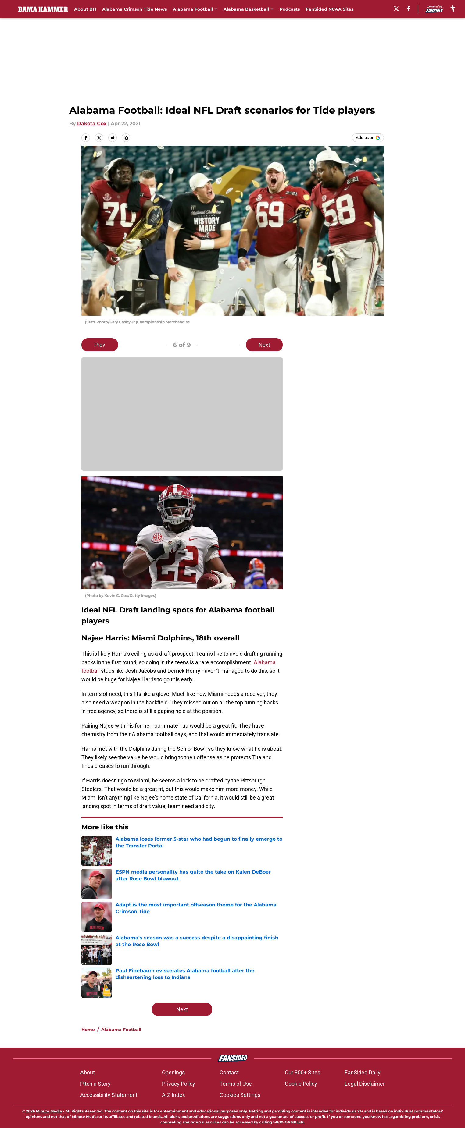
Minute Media (49, 1111)
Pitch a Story (95, 1083)
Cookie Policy (301, 1083)
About (87, 1072)
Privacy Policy (178, 1083)
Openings (173, 1072)
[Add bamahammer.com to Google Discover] (368, 137)
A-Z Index (173, 1095)
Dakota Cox (92, 123)
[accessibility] (453, 8)
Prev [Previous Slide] (99, 345)
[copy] (126, 137)
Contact (229, 1072)
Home (88, 1029)
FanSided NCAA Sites (329, 9)
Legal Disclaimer (365, 1083)
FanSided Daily (363, 1072)
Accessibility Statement (109, 1095)
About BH (85, 9)
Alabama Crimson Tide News (134, 9)
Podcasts (290, 9)
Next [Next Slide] (264, 345)
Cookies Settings (240, 1095)
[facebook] (408, 8)
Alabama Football (121, 1029)
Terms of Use (236, 1083)
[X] (396, 8)
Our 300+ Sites (302, 1072)
